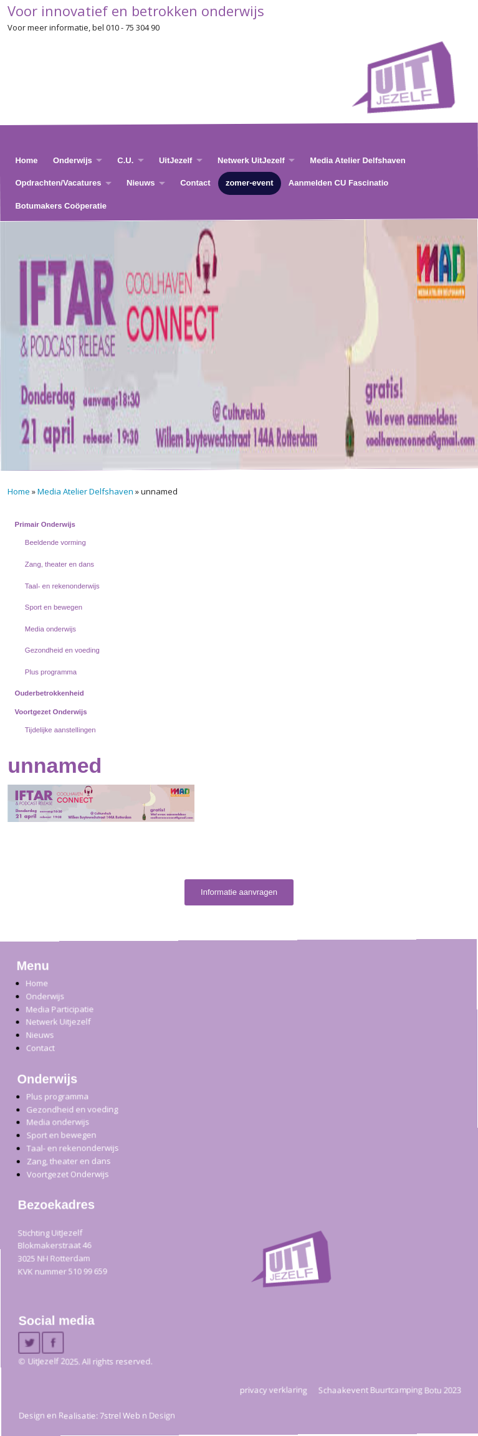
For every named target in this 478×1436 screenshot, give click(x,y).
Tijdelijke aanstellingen (60, 730)
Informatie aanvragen (239, 892)
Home (26, 160)
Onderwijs (72, 160)
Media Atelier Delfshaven (357, 160)
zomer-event (250, 183)
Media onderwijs (50, 629)
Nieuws (141, 183)
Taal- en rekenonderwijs (62, 586)
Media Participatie (59, 1009)
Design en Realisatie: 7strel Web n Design (97, 1415)
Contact (195, 183)
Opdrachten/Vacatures (58, 183)
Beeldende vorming (55, 542)
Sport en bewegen (53, 607)
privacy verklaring (273, 1390)
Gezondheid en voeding (62, 650)
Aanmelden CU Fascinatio (338, 183)
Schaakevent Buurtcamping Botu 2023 (389, 1390)
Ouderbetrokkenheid (49, 693)
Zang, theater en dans (59, 564)
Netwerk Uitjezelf (58, 1022)
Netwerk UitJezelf (251, 160)
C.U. (125, 160)
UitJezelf (175, 160)
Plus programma (51, 672)
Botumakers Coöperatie (61, 205)
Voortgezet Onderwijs (51, 712)
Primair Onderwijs (45, 524)
